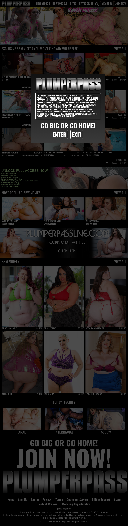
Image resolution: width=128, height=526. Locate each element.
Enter (59, 134)
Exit (76, 134)
